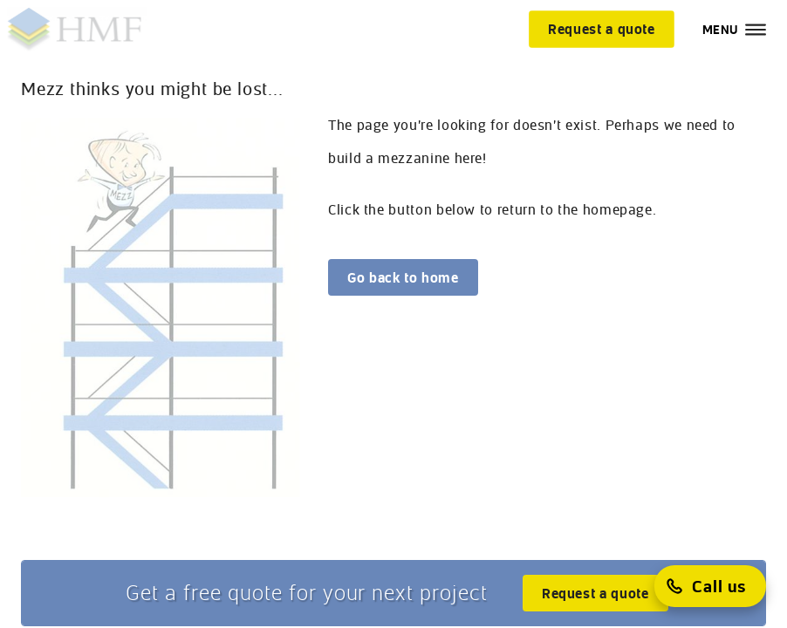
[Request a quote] (601, 28)
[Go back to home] (403, 277)
